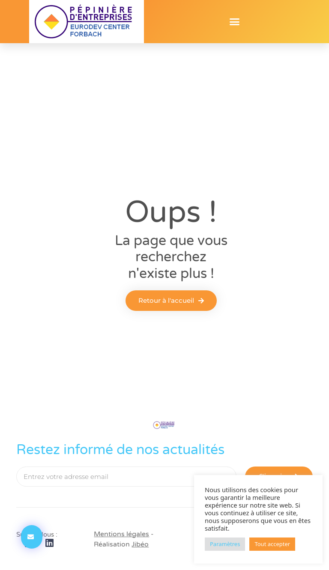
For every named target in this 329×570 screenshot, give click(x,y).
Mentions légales (121, 534)
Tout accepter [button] (272, 544)
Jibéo (140, 544)
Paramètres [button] (225, 544)
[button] (235, 22)
